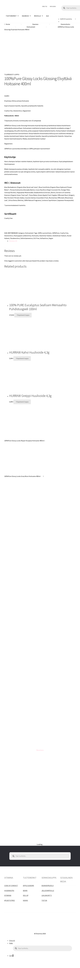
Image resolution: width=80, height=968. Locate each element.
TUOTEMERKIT (12, 16)
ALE (47, 16)
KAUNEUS (26, 16)
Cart (11, 956)
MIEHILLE (38, 16)
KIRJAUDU (53, 6)
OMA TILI (44, 6)
